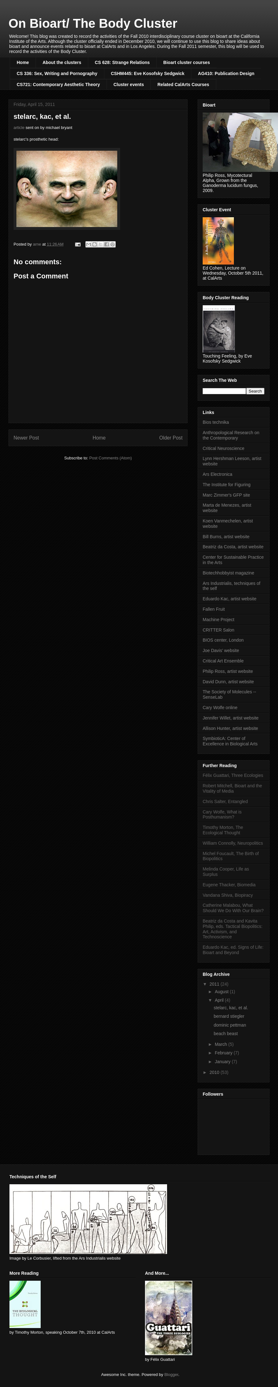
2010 (215, 1072)
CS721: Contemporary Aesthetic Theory (58, 84)
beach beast (226, 1033)
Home (23, 62)
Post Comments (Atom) (110, 458)
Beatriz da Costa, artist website (233, 546)
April (220, 1000)
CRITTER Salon (218, 629)
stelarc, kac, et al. (231, 1007)
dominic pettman (230, 1025)
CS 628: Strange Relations (122, 62)
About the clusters (62, 62)
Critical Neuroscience (223, 448)
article (19, 127)
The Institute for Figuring (227, 484)
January (223, 1061)
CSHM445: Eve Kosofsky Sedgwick (147, 73)
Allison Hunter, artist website (230, 728)
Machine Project (218, 619)
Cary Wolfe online (220, 707)
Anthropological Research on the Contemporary (231, 435)
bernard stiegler (229, 1016)
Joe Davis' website (221, 650)
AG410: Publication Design (226, 73)
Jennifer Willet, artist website (230, 717)
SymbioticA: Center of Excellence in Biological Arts (230, 741)
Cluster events (128, 84)
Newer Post (26, 437)
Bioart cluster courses (186, 62)
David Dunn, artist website (228, 681)
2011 (215, 984)
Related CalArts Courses (183, 84)
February (224, 1052)
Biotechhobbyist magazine (228, 572)
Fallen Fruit (214, 609)
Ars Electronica (217, 474)
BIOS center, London (223, 640)
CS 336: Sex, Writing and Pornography (57, 73)
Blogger (171, 1374)
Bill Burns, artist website (226, 536)
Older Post (170, 437)
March (221, 1044)
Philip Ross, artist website (228, 671)
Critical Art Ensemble (223, 660)
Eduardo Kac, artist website (229, 598)
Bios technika (216, 422)
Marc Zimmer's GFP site (226, 495)
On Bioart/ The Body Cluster (93, 23)
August (222, 991)
